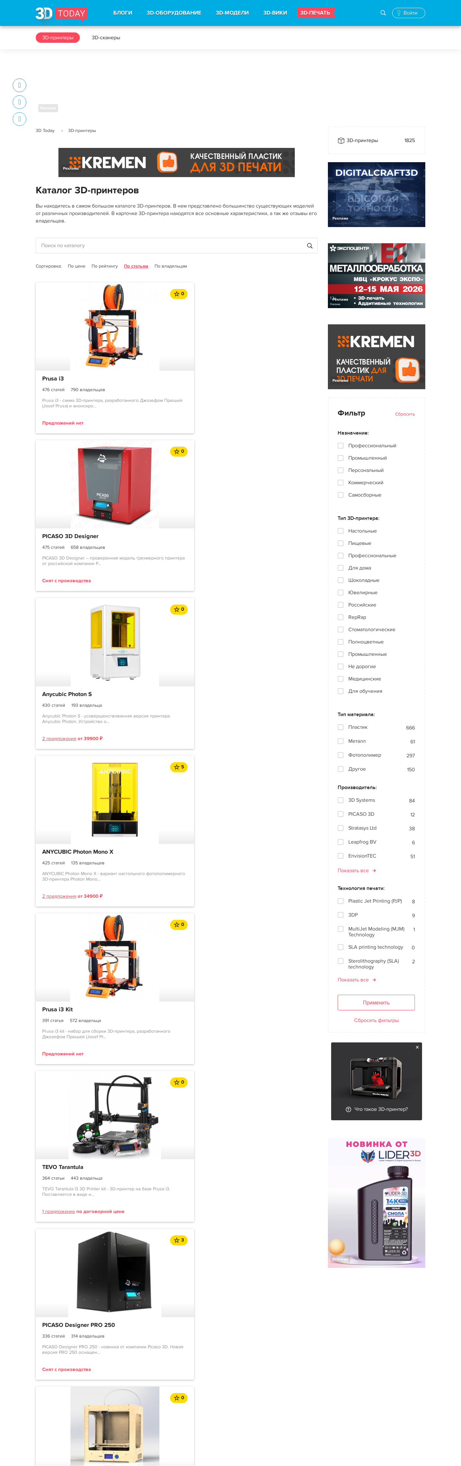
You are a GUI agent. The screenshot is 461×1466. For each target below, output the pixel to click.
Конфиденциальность (215, 1455)
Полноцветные (366, 642)
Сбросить (405, 414)
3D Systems (361, 800)
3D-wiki (123, 1412)
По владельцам (171, 266)
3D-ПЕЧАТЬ (315, 13)
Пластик (358, 727)
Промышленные (367, 654)
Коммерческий (365, 483)
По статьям (136, 266)
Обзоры (203, 1412)
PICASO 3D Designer (166, 378)
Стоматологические (371, 629)
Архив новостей (213, 1424)
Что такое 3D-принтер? (381, 1109)
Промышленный (367, 458)
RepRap (357, 617)
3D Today (45, 130)
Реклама (48, 108)
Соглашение (51, 1389)
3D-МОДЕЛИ (232, 13)
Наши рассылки (292, 1400)
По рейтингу (105, 266)
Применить (376, 1002)
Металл (357, 741)
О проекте (48, 1377)
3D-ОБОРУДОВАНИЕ (174, 13)
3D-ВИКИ (275, 13)
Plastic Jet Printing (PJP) (375, 901)
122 (213, 788)
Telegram (283, 1389)
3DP (353, 915)
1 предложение (250, 581)
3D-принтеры (57, 37)
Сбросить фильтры (376, 1020)
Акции (201, 1389)
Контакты (338, 1364)
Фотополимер (364, 755)
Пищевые (359, 543)
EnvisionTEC (362, 856)
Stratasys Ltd (362, 828)
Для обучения (365, 691)
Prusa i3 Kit (153, 537)
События (204, 1400)
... (195, 788)
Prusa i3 (53, 378)
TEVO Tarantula (255, 537)
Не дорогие (362, 666)
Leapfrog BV (362, 842)
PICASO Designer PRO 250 (78, 703)
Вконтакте (285, 1377)
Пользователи (52, 1412)
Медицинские (364, 679)
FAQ (40, 1424)
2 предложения (251, 423)
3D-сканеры (106, 37)
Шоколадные (364, 580)
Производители (133, 1424)
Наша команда (345, 1387)
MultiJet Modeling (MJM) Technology (376, 932)
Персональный (366, 470)
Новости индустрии (217, 1377)
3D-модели (128, 1389)
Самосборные (364, 495)
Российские (362, 605)
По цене (76, 266)
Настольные (362, 531)
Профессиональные (372, 556)
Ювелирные (363, 592)
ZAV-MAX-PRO (157, 703)
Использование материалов (151, 1455)
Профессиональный (372, 446)
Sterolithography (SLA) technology (373, 964)
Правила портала (56, 1400)
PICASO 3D (361, 814)
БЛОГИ (122, 13)
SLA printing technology (375, 947)
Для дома (359, 568)
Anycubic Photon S (259, 378)
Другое (357, 769)
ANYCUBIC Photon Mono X (77, 537)
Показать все (353, 870)
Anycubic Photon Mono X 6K (271, 703)
